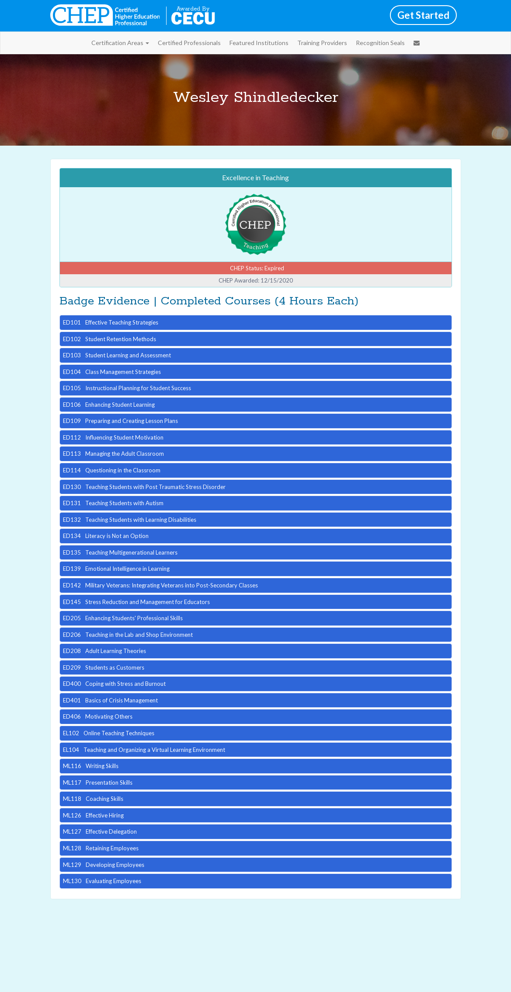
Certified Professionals (189, 42)
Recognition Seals (380, 42)
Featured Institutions (259, 42)
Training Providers (322, 42)
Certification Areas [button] (120, 42)
